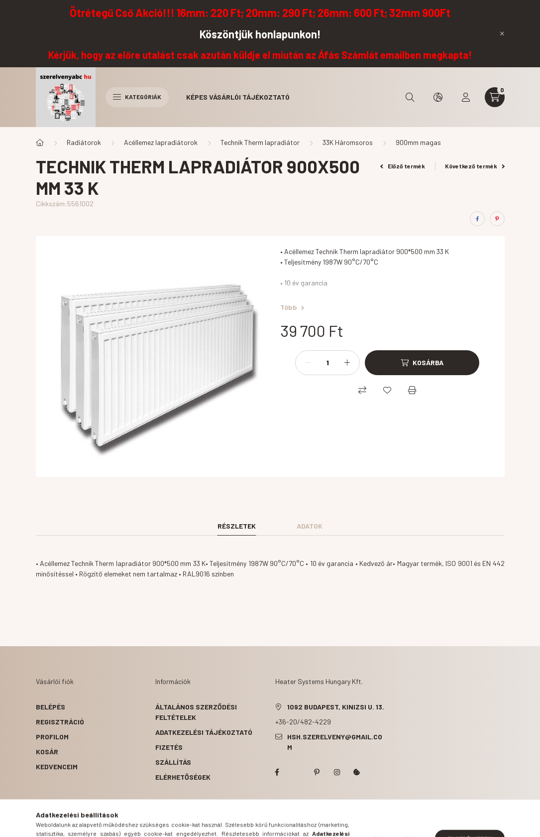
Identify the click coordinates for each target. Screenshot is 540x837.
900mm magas (418, 142)
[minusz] (308, 362)
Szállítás (173, 762)
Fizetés (169, 747)
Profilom (52, 736)
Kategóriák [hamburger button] (137, 96)
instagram (337, 772)
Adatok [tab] (310, 526)
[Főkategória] (40, 142)
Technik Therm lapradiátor (260, 142)
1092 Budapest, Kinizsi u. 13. (335, 706)
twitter (297, 772)
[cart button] (495, 97)
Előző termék (402, 165)
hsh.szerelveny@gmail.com (334, 741)
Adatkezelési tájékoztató (203, 732)
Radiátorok (84, 142)
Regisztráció (60, 721)
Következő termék (475, 165)
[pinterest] (497, 218)
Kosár (47, 751)
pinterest (317, 772)
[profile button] (466, 97)
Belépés (50, 706)
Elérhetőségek (183, 777)
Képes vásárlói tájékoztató (238, 97)
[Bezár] (502, 33)
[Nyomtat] (412, 390)
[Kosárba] (422, 362)
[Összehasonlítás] (362, 390)
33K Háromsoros (348, 142)
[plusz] (346, 362)
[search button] (410, 97)
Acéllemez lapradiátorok (161, 142)
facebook (277, 772)
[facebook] (477, 218)
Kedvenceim (57, 766)
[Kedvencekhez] (387, 390)
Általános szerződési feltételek (196, 711)
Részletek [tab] (236, 526)
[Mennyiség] (327, 363)
